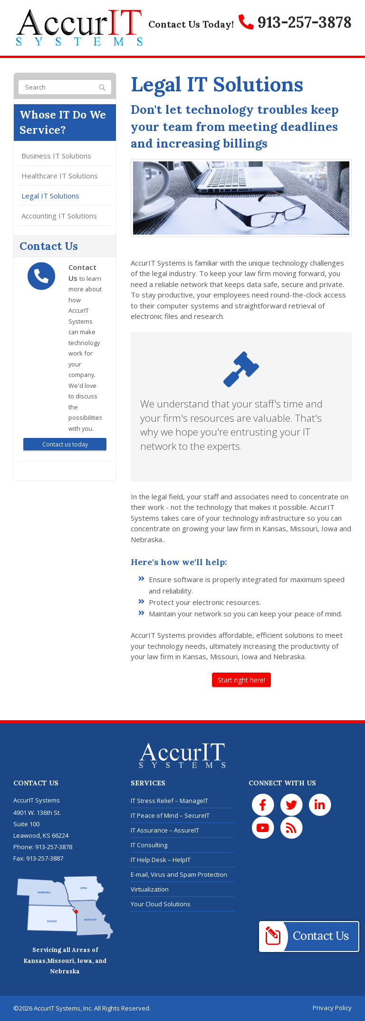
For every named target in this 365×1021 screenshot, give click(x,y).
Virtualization (150, 889)
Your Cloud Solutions (161, 904)
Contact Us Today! (191, 24)
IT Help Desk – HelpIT (161, 859)
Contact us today (65, 444)
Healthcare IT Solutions (59, 175)
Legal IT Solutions (50, 195)
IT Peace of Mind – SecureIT (170, 815)
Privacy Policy (332, 1007)
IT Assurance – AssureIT (165, 830)
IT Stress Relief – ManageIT (169, 800)
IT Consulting (149, 845)
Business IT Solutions (56, 155)
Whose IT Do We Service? (62, 122)
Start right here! (241, 679)
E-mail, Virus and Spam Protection (179, 874)
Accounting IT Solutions (59, 215)
